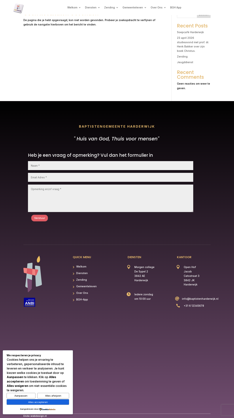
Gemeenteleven (132, 7)
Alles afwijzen (53, 395)
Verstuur (39, 218)
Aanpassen (20, 395)
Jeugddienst (185, 62)
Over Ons (157, 7)
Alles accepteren (38, 402)
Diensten (91, 7)
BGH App (175, 7)
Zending (109, 7)
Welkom (72, 7)
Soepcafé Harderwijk (190, 32)
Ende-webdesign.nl (35, 415)
